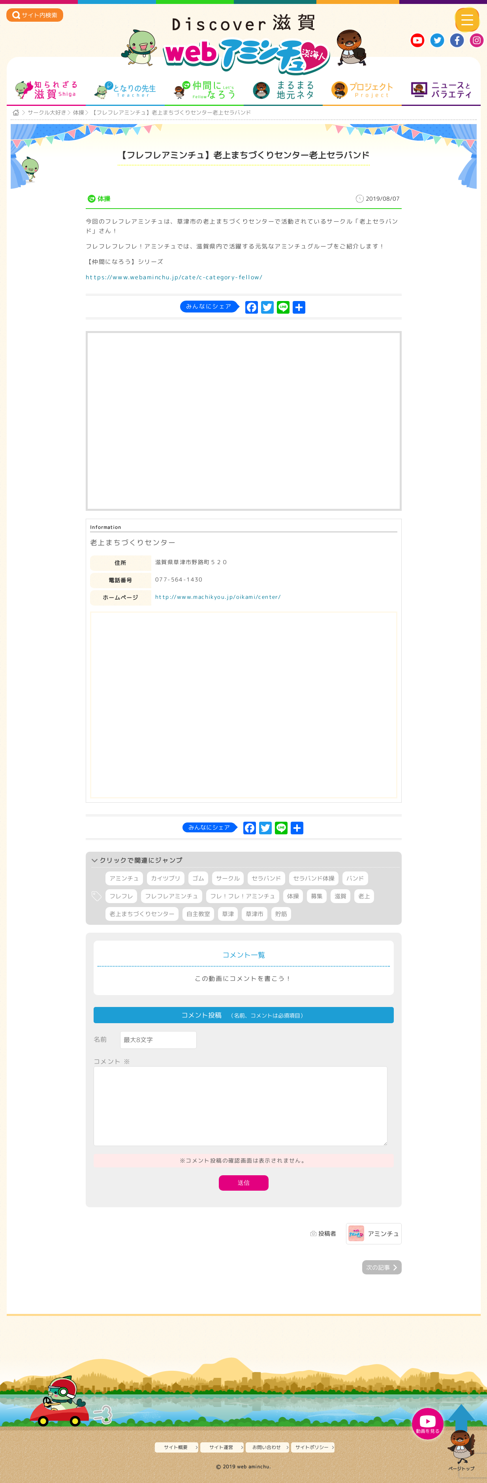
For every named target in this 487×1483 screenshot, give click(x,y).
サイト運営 (221, 1447)
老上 (364, 896)
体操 (78, 112)
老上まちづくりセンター (142, 914)
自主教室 (198, 914)
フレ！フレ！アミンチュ (242, 896)
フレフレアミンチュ (171, 896)
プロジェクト (362, 90)
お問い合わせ (266, 1447)
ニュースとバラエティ (441, 90)
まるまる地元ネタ (283, 90)
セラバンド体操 (314, 878)
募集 (317, 896)
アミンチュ (124, 878)
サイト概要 (176, 1447)
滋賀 (340, 896)
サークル (228, 878)
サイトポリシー (312, 1447)
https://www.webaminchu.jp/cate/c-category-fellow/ (174, 277)
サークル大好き (47, 112)
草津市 (254, 914)
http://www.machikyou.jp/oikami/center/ (218, 596)
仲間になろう (204, 90)
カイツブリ (166, 878)
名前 (100, 1039)
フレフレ (121, 896)
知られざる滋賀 (46, 90)
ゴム (198, 878)
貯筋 (281, 914)
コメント (112, 1061)
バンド (355, 878)
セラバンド (266, 878)
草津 (228, 914)
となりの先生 (125, 90)
